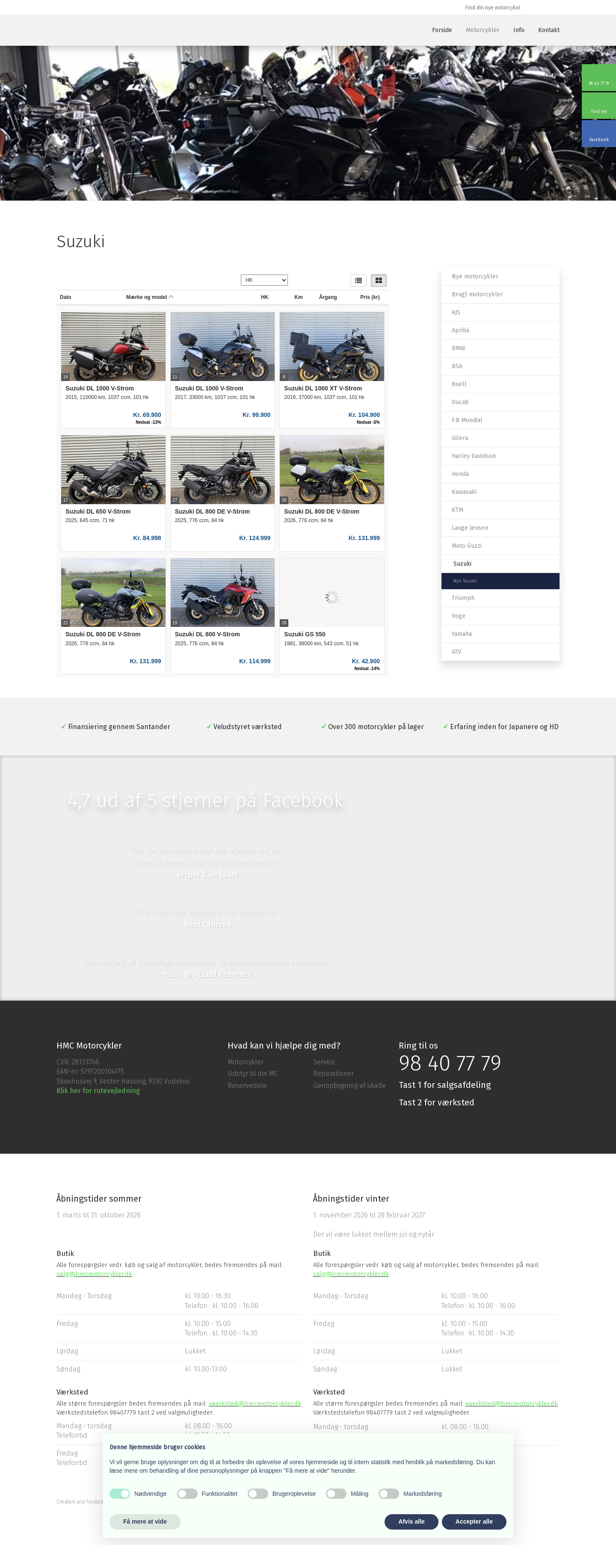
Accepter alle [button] (474, 1521)
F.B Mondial (467, 420)
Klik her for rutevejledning (98, 1091)
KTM (457, 510)
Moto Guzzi (467, 545)
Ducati (460, 402)
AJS (456, 312)
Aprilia (460, 330)
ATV (456, 652)
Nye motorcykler (475, 276)
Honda (460, 474)
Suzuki (462, 563)
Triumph (463, 598)
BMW (458, 348)
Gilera (460, 438)
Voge (458, 616)
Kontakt (549, 30)
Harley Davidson (474, 456)
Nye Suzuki (465, 581)
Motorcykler (483, 30)
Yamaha (462, 634)
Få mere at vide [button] (145, 1521)
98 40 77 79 (450, 1063)
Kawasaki (464, 492)
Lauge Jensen (470, 528)
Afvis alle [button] (411, 1521)
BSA (457, 366)
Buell (459, 384)
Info (518, 30)
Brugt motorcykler (477, 294)
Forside (442, 30)
